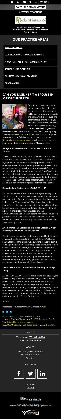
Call (18, 2)
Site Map (30, 387)
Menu (46, 2)
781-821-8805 (33, 340)
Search (36, 2)
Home (12, 2)
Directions (30, 358)
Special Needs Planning (17, 69)
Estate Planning (13, 47)
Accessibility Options (30, 12)
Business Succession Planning (21, 76)
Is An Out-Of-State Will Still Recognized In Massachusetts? (28, 325)
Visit (30, 2)
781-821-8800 (30, 32)
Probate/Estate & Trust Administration (26, 62)
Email (24, 2)
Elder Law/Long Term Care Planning (24, 54)
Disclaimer (30, 384)
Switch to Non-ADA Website (30, 7)
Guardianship (12, 83)
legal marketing (28, 406)
